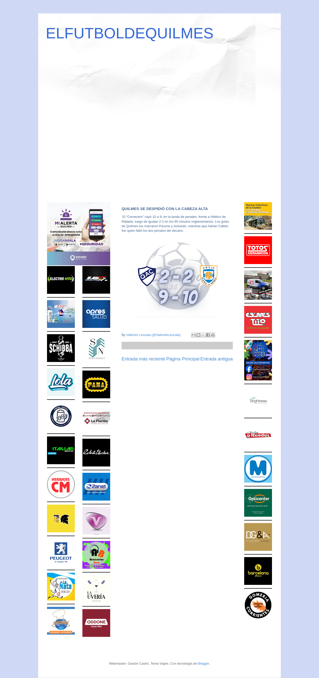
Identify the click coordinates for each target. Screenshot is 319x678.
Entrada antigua (216, 358)
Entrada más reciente (143, 358)
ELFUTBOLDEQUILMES (130, 33)
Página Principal (182, 358)
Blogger (203, 663)
